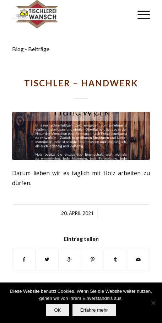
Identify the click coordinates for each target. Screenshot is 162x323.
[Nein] (153, 302)
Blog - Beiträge (30, 48)
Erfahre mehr (94, 310)
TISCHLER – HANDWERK (81, 83)
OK (57, 310)
